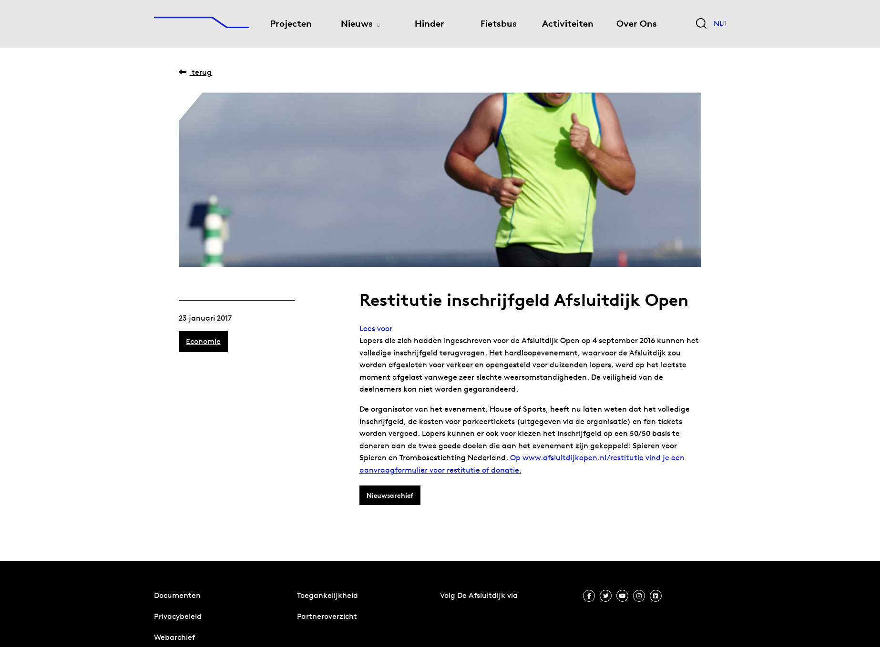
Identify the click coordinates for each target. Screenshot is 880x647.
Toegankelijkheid (327, 595)
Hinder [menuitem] (429, 23)
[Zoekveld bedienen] (701, 24)
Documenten (177, 595)
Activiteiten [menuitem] (567, 23)
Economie (203, 341)
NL (720, 24)
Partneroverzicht (327, 616)
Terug (195, 72)
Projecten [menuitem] (291, 23)
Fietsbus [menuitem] (499, 23)
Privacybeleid (178, 616)
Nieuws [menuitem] (357, 23)
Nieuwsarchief (390, 495)
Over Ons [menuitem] (636, 23)
